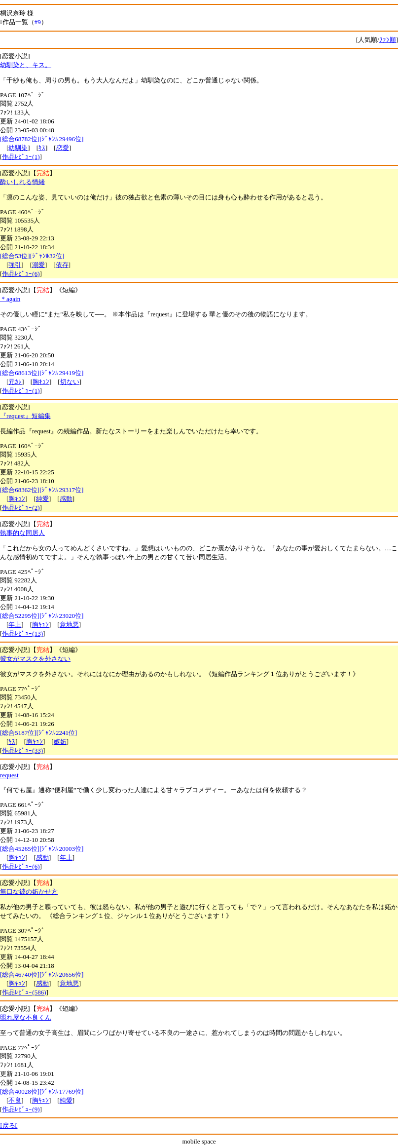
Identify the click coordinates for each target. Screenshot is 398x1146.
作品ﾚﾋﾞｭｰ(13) (22, 633)
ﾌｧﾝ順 (387, 39)
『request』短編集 (25, 416)
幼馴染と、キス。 (25, 65)
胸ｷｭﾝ (41, 381)
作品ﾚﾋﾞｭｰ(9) (20, 1109)
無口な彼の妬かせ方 (29, 891)
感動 (66, 498)
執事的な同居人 (22, 532)
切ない (69, 381)
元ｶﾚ (15, 381)
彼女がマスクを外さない (35, 658)
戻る (9, 1125)
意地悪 (69, 624)
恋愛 (62, 148)
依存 (62, 264)
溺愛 (38, 264)
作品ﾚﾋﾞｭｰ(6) (20, 273)
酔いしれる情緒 (22, 182)
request (9, 775)
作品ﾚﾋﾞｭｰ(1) (20, 156)
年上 (14, 624)
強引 (14, 264)
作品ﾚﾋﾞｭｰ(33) (22, 750)
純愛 (42, 498)
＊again (10, 299)
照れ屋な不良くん (25, 1017)
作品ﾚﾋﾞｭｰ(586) (24, 992)
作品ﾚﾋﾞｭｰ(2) (20, 507)
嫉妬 (60, 741)
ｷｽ (41, 148)
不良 (14, 1100)
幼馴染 (18, 148)
